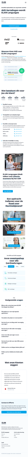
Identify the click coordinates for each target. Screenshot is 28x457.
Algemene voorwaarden (5, 445)
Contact (15, 437)
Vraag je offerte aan (5, 437)
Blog (15, 435)
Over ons (3, 434)
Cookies (2, 447)
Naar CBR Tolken (7, 191)
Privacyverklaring (4, 444)
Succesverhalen (17, 434)
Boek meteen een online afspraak (14, 412)
